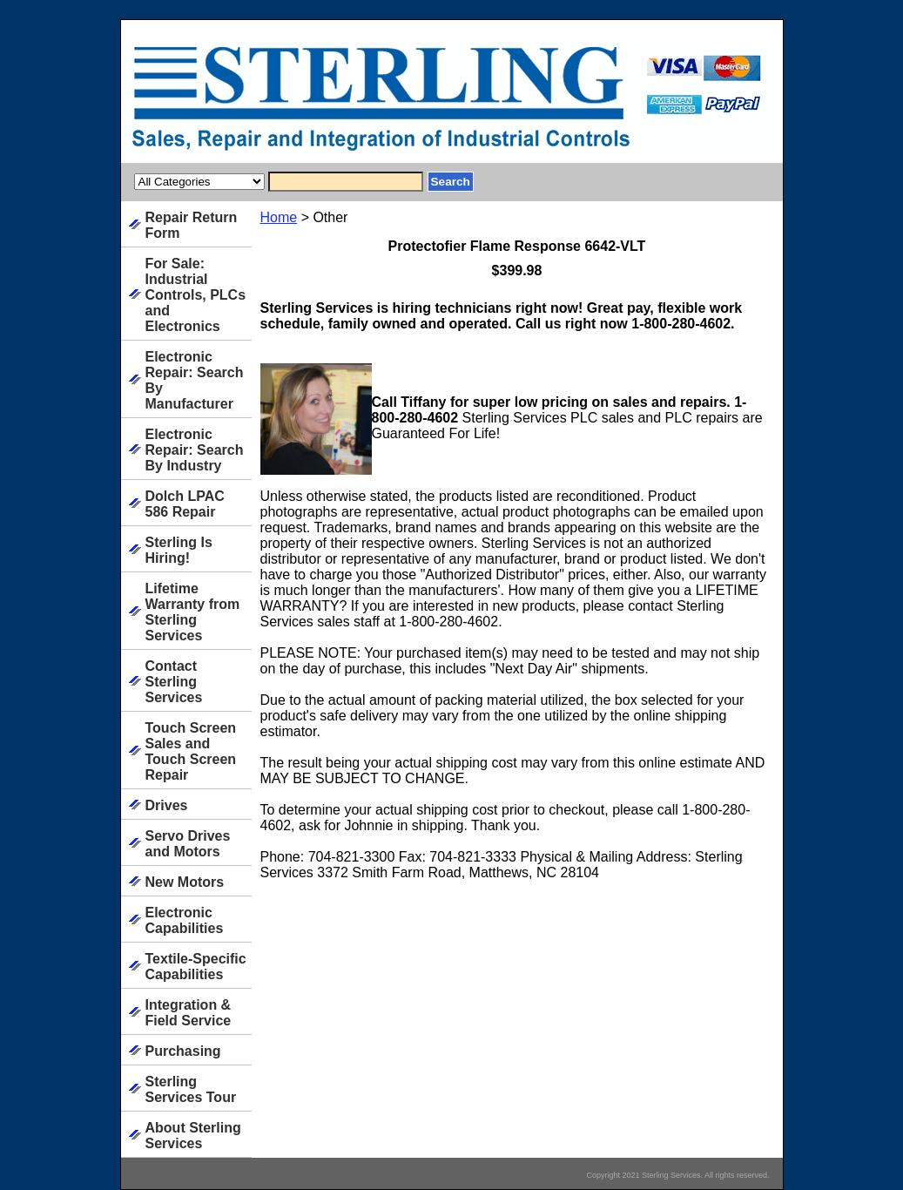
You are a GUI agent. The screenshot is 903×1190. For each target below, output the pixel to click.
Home (279, 217)
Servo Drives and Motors (188, 843)
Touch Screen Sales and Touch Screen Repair (191, 751)
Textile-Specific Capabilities (195, 966)
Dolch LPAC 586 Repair (185, 504)
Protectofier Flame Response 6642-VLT (517, 246)
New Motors (185, 882)
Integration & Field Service (188, 1012)
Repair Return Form (191, 225)
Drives (166, 805)
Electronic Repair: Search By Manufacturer (194, 380)
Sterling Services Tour (191, 1089)
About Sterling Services (193, 1135)
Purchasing (183, 1051)
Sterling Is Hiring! (178, 550)
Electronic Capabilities (184, 920)
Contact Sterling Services (174, 682)
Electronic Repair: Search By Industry (194, 450)
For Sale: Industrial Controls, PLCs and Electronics (195, 295)
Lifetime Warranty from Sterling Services (192, 612)
